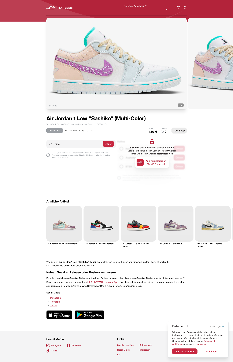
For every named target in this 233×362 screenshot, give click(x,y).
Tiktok (53, 302)
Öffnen (108, 140)
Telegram (55, 298)
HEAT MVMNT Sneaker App (102, 278)
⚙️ (217, 326)
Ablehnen (211, 351)
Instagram (56, 294)
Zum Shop (179, 127)
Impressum (201, 344)
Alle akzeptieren (185, 351)
